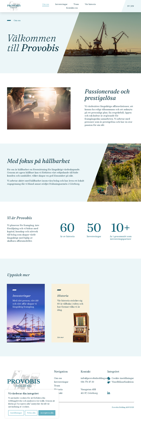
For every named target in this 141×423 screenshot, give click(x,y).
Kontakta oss (72, 8)
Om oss (45, 4)
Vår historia (90, 4)
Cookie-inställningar (123, 378)
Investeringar (61, 4)
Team (76, 4)
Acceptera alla (46, 413)
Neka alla (31, 413)
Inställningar (16, 413)
